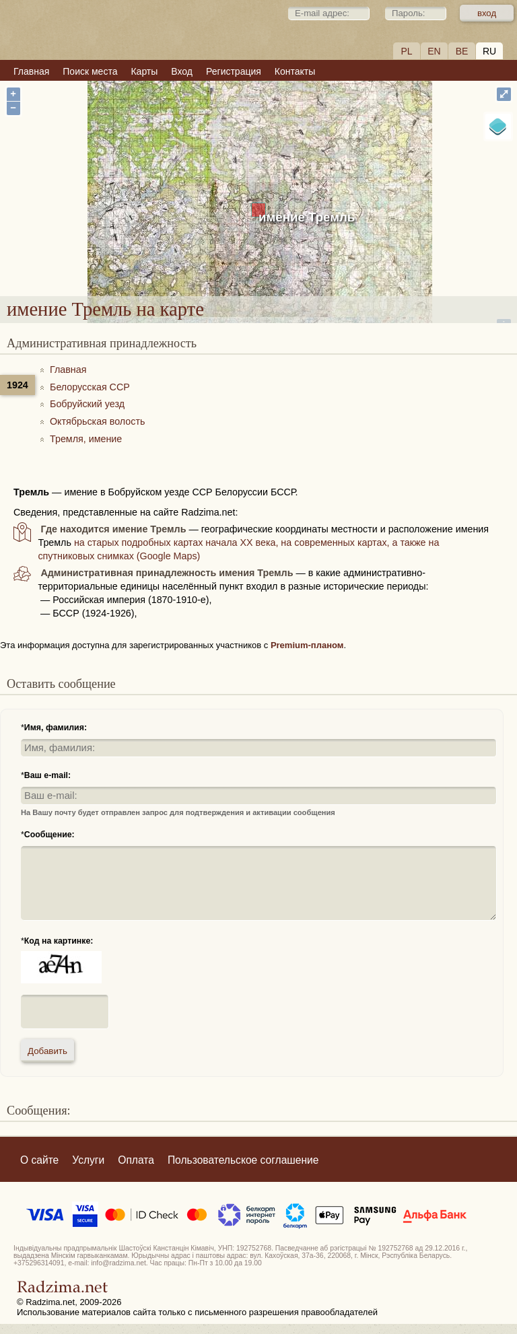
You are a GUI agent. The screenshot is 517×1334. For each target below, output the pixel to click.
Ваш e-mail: (47, 775)
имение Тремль (306, 217)
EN (433, 51)
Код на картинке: (59, 941)
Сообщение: (49, 834)
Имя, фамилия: (55, 727)
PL (406, 51)
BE (462, 51)
